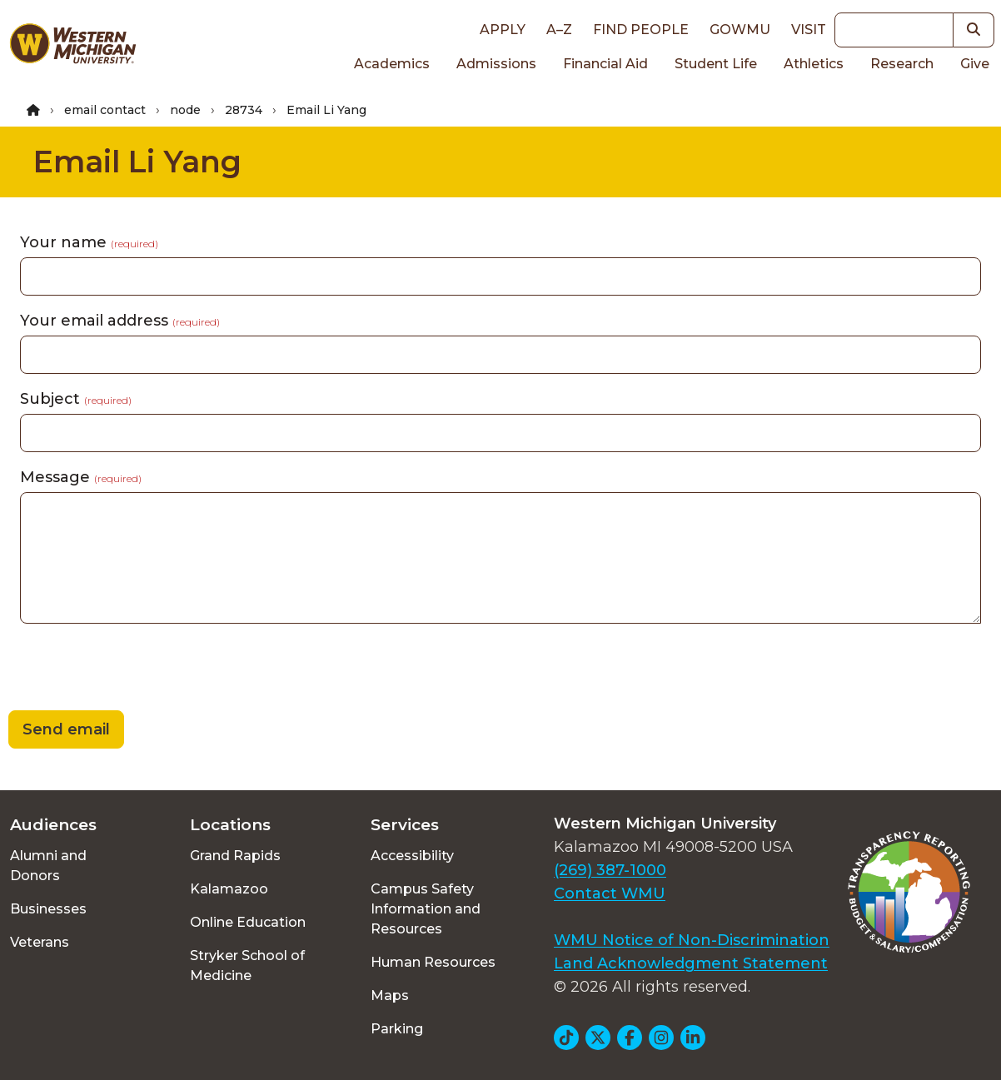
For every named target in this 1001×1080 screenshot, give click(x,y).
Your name (89, 242)
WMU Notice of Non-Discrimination (691, 940)
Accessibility (412, 856)
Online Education (248, 922)
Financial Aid (605, 64)
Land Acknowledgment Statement (691, 963)
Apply (502, 29)
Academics (392, 64)
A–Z (559, 29)
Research (902, 64)
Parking (397, 1029)
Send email (66, 729)
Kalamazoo (229, 889)
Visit (808, 29)
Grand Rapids (235, 856)
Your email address (120, 320)
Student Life (716, 64)
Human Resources (433, 962)
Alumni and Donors (48, 865)
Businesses (48, 909)
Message (81, 477)
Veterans (39, 942)
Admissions (496, 64)
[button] (974, 29)
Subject (76, 399)
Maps (390, 995)
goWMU (740, 29)
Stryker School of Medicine (247, 965)
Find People (641, 29)
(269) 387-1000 (610, 870)
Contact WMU (609, 893)
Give (974, 64)
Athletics (814, 64)
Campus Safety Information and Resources (426, 909)
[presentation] (126, 669)
